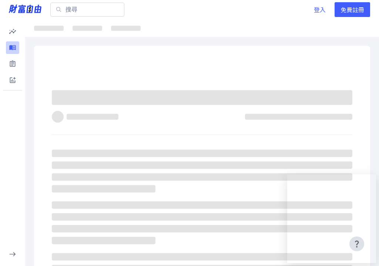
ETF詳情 (192, 28)
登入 (319, 9)
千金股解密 (236, 28)
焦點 (87, 28)
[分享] (337, 101)
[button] (12, 31)
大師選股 (280, 28)
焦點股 (154, 28)
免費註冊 (352, 9)
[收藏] (355, 101)
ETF (122, 28)
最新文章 (52, 28)
